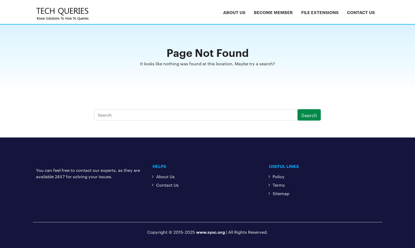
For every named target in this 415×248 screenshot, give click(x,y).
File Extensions (320, 12)
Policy (279, 176)
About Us (234, 12)
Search (309, 115)
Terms (279, 185)
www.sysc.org (210, 232)
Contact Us (361, 12)
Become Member (273, 12)
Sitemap (281, 193)
